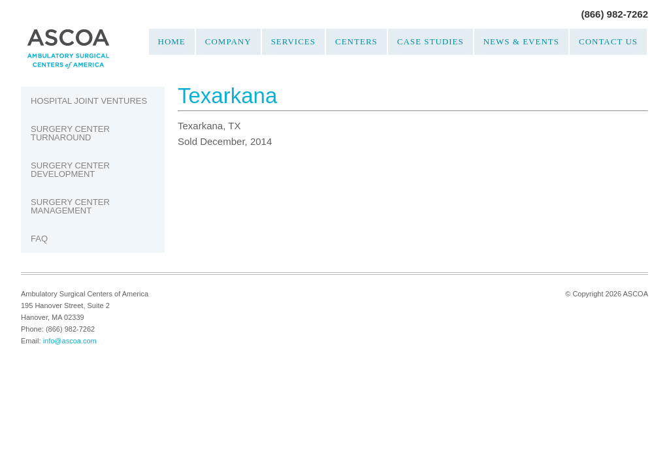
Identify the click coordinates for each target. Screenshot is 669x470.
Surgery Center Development (70, 170)
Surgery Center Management (70, 206)
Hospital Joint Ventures (89, 101)
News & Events (521, 41)
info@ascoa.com (70, 341)
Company (228, 41)
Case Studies (430, 41)
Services (293, 41)
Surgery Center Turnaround (70, 133)
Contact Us (608, 41)
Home (172, 41)
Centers (356, 41)
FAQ (39, 238)
